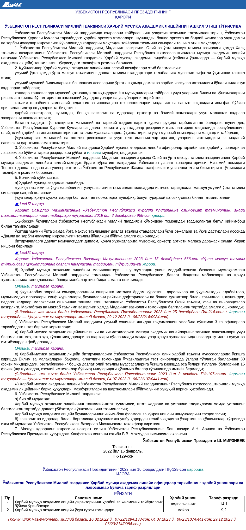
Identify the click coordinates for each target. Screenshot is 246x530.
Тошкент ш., (123, 447)
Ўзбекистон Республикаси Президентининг (123, 12)
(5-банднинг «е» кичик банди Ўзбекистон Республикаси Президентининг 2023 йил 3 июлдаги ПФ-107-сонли (121, 374)
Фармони (236, 312)
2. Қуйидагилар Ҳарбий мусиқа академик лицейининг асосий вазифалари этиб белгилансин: (98, 68)
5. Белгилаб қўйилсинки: (37, 178)
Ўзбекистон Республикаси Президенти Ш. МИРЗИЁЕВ (194, 441)
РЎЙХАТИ (123, 494)
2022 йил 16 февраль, (123, 451)
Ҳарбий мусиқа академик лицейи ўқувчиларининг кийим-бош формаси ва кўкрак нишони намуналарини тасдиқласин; (120, 414)
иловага (94, 153)
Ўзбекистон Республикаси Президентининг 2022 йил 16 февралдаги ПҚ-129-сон (115, 469)
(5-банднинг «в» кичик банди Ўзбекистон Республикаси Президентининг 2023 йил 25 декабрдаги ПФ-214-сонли (121, 312)
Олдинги (23, 286)
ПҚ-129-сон (123, 456)
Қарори (123, 17)
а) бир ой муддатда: (32, 399)
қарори (158, 215)
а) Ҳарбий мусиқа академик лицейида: (49, 183)
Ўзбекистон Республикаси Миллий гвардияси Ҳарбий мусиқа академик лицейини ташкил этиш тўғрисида (123, 26)
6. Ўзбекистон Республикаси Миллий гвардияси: (58, 394)
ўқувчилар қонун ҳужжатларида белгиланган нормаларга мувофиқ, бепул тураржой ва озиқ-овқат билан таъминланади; (123, 197)
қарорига (195, 469)
